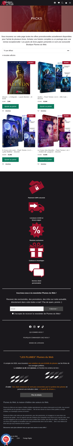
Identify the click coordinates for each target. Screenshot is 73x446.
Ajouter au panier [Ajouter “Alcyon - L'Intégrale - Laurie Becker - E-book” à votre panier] (10, 106)
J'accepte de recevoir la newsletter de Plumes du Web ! (36, 314)
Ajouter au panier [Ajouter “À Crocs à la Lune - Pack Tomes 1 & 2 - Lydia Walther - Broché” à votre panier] (10, 159)
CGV (18, 438)
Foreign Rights (27, 438)
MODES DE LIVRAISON (36, 343)
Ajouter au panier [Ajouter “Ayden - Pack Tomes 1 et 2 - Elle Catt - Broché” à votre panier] (46, 106)
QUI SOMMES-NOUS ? (36, 332)
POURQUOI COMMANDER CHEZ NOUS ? (36, 337)
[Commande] (36, 50)
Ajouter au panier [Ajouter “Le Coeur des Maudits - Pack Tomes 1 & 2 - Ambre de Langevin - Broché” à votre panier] (46, 159)
